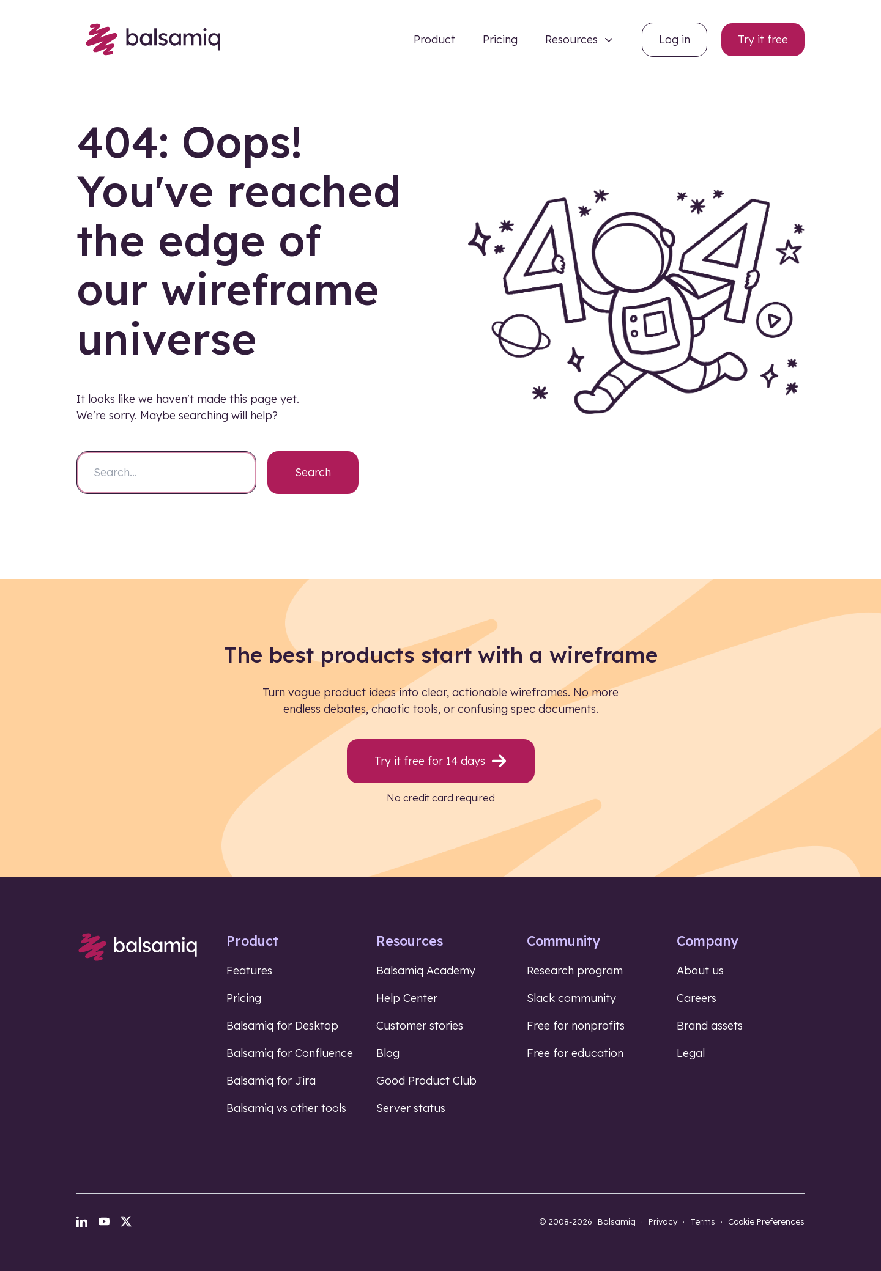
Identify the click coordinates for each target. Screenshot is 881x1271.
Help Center (406, 998)
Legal (691, 1053)
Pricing (500, 39)
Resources (571, 39)
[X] (126, 1221)
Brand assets (710, 1026)
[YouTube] (104, 1221)
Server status (410, 1108)
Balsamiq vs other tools (286, 1108)
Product (434, 39)
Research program (575, 970)
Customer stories (419, 1026)
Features (249, 970)
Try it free (763, 39)
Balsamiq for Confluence (289, 1053)
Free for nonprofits (576, 1026)
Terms (702, 1221)
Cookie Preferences (766, 1221)
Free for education (575, 1053)
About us (700, 970)
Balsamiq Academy (425, 970)
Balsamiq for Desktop (282, 1026)
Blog (388, 1053)
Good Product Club (426, 1081)
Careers (696, 998)
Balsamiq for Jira (271, 1081)
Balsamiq (617, 1221)
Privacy (663, 1221)
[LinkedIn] (81, 1221)
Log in (674, 39)
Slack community (571, 998)
